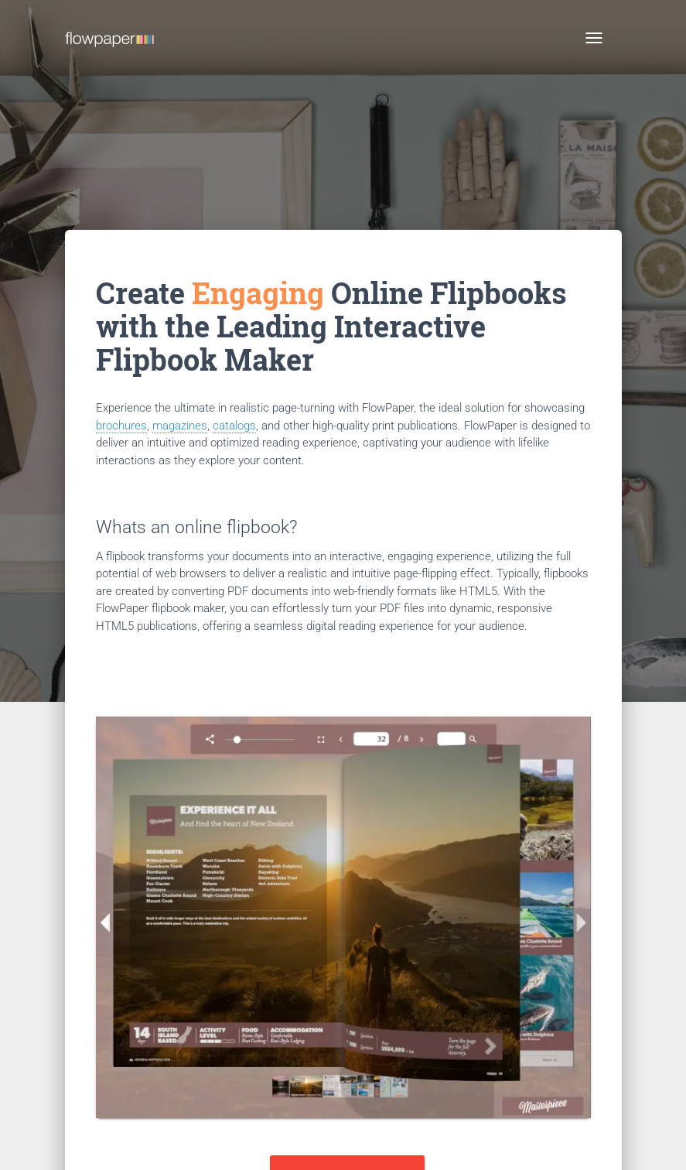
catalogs (234, 426)
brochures (121, 426)
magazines (179, 426)
